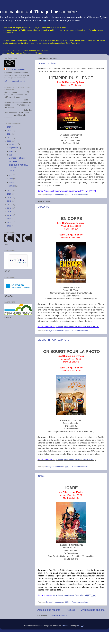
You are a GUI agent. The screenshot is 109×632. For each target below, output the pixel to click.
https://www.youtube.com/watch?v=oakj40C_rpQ (74, 595)
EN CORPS (43, 207)
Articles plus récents (48, 609)
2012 (9, 222)
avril (11, 179)
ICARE (41, 476)
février (12, 182)
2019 (9, 197)
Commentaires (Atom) (58, 615)
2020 (9, 194)
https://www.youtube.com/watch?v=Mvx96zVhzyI (74, 460)
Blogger (81, 626)
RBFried (65, 626)
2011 (9, 226)
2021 (9, 190)
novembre (14, 144)
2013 (9, 219)
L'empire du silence (47, 63)
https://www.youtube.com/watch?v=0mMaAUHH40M (76, 327)
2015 (9, 212)
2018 (9, 201)
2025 (9, 130)
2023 (9, 138)
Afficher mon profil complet (15, 81)
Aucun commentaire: (80, 195)
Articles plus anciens (93, 609)
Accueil (71, 609)
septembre (14, 148)
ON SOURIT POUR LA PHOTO (53, 340)
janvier (12, 186)
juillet (12, 151)
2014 (9, 215)
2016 (9, 208)
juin (11, 155)
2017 (9, 205)
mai (11, 175)
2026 (9, 127)
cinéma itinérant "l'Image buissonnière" (39, 11)
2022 (9, 141)
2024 (9, 134)
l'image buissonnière (16, 69)
